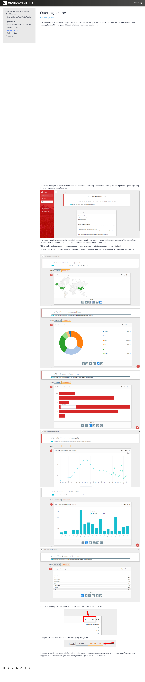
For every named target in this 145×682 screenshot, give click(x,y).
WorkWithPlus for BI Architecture (18, 25)
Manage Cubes (12, 27)
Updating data (11, 33)
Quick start (10, 22)
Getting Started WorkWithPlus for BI (19, 18)
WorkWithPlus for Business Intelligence (17, 12)
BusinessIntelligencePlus (47, 18)
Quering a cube (12, 30)
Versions (9, 36)
